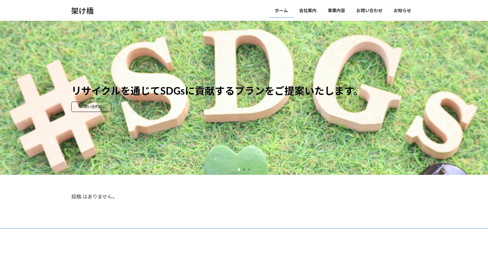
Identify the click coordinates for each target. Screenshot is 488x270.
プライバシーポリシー (96, 234)
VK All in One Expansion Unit (262, 259)
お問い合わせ (97, 107)
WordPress (188, 259)
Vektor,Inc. (300, 259)
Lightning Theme (220, 259)
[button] (239, 169)
